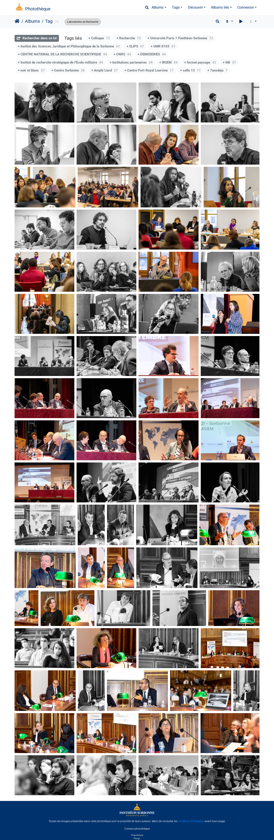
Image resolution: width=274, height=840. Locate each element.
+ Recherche (128, 38)
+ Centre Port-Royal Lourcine (149, 70)
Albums (157, 7)
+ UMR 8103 (163, 46)
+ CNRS (122, 54)
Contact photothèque (137, 828)
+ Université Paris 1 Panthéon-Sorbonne (180, 38)
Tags (176, 7)
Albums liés (220, 7)
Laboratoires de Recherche (82, 21)
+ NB (229, 62)
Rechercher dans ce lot (37, 38)
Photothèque (38, 8)
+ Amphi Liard (104, 70)
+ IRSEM (168, 62)
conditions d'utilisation (191, 821)
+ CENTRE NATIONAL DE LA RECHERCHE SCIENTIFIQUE (62, 54)
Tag (49, 21)
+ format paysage (200, 62)
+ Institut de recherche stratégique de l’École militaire (60, 62)
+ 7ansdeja (217, 70)
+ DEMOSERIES (152, 54)
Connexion (245, 7)
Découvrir (195, 7)
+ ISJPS (135, 46)
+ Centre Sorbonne (68, 70)
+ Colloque (99, 38)
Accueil (17, 21)
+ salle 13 (190, 70)
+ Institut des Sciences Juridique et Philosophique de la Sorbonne (69, 46)
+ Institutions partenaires (131, 62)
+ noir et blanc (31, 70)
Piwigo (137, 838)
